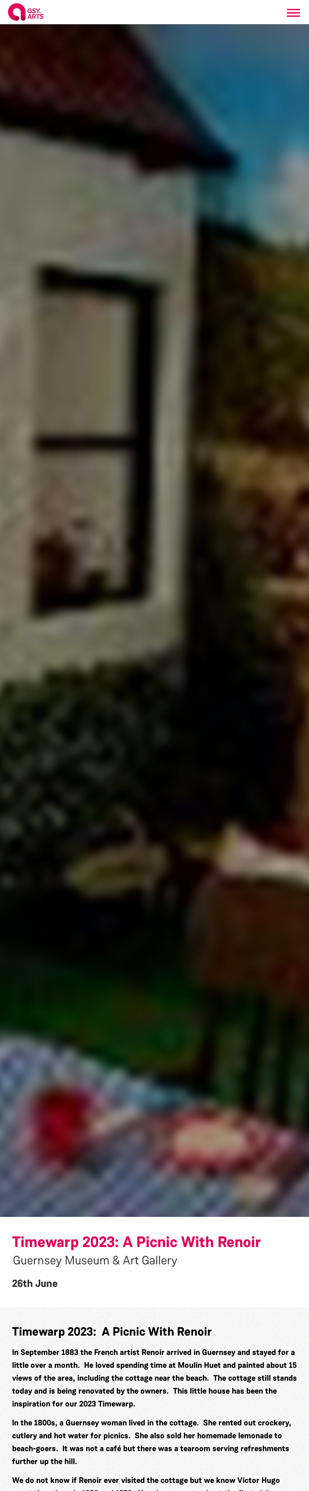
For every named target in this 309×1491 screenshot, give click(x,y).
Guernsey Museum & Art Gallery (95, 1260)
